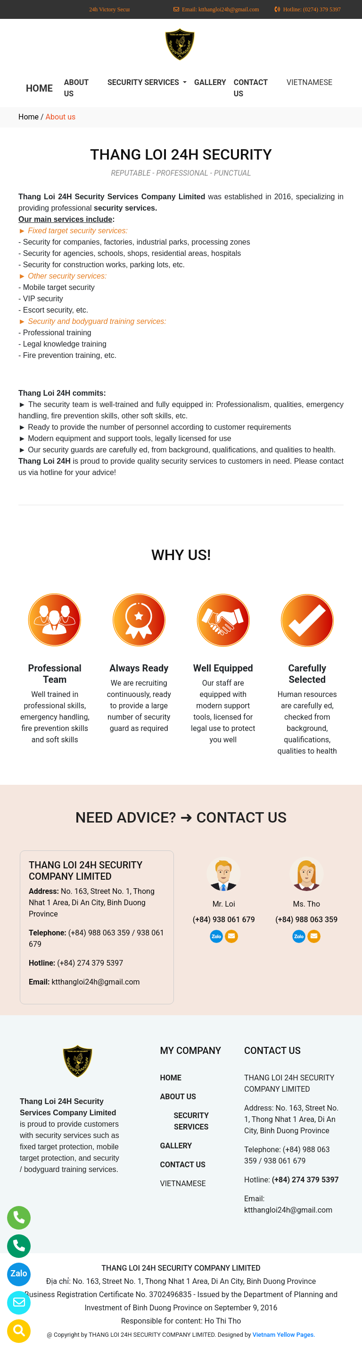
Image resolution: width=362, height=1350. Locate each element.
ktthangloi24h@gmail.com (95, 981)
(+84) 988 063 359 (306, 919)
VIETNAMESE (309, 82)
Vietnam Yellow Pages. (284, 1334)
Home (28, 116)
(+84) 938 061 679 (224, 919)
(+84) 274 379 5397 (90, 963)
